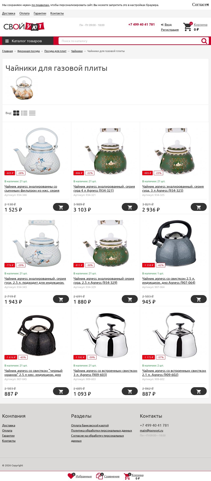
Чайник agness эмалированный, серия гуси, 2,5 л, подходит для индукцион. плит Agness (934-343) (35, 282)
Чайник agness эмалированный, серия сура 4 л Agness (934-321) (104, 188)
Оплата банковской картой (90, 425)
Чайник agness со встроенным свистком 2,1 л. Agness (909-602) (174, 372)
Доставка (8, 13)
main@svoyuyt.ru (151, 430)
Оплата (24, 13)
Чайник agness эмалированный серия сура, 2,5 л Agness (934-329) (103, 280)
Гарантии (40, 13)
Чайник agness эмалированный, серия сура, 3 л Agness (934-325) (173, 188)
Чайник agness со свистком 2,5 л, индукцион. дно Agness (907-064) (168, 280)
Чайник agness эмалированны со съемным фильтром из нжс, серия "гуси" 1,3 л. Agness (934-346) (31, 190)
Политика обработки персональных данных (101, 430)
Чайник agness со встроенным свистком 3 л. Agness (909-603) (105, 372)
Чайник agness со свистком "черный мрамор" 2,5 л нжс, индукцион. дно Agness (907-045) (33, 374)
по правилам (40, 5)
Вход (168, 24)
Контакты (57, 13)
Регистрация (170, 29)
